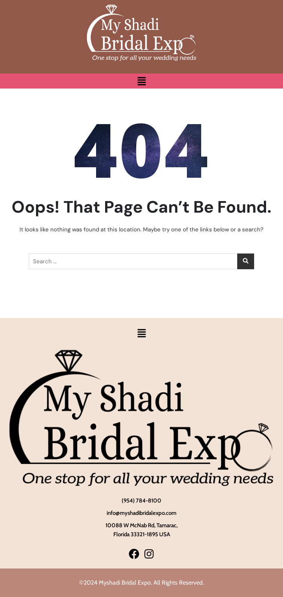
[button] (141, 81)
